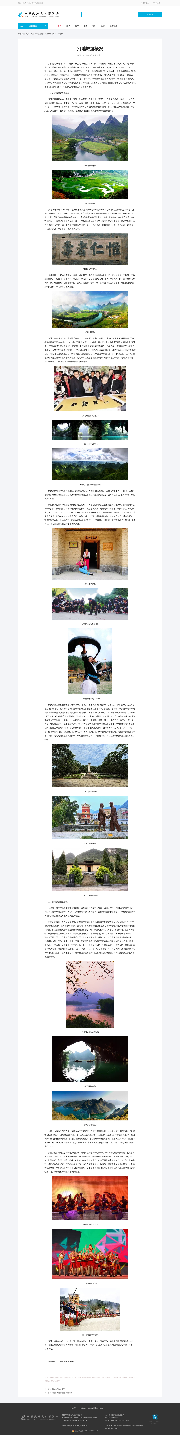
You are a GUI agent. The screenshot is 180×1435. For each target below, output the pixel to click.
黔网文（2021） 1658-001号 (155, 1421)
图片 (77, 26)
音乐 (94, 26)
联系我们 (74, 1408)
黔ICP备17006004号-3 (112, 1418)
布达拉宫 (113, 26)
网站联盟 (91, 1408)
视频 (85, 26)
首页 (60, 26)
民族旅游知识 (50, 34)
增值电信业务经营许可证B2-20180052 (117, 1420)
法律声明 (83, 1408)
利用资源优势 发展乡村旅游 (62, 1393)
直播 (103, 26)
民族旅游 (39, 34)
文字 (68, 26)
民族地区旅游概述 (58, 1389)
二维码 (157, 3)
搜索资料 (150, 14)
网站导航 (146, 3)
